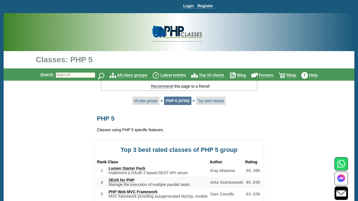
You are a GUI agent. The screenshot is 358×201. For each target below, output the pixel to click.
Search (42, 74)
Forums (271, 75)
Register (205, 6)
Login (188, 6)
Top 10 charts (216, 75)
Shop (296, 75)
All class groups (137, 75)
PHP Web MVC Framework (133, 192)
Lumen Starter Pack (127, 168)
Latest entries (178, 75)
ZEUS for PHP (122, 180)
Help (318, 75)
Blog (246, 75)
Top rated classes (211, 101)
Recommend (162, 86)
